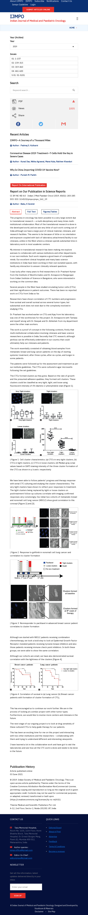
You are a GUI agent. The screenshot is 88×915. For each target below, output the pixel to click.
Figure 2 (23, 503)
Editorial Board (55, 827)
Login (33, 4)
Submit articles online (38, 10)
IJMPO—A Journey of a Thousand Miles (30, 140)
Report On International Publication (28, 185)
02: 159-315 (17, 63)
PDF (43, 101)
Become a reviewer (57, 851)
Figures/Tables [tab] (50, 211)
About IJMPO (16, 1)
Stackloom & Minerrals (44, 908)
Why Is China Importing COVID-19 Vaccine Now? (34, 169)
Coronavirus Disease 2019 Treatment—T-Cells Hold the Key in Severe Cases (41, 155)
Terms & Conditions (57, 846)
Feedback (53, 841)
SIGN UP (17, 896)
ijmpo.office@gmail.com (21, 850)
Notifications (53, 1)
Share (18, 116)
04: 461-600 (17, 71)
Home (72, 28)
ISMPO (29, 1)
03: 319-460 (17, 67)
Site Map (51, 911)
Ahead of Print (55, 831)
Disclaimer (39, 911)
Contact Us (66, 1)
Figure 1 (68, 386)
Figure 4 (57, 659)
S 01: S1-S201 (18, 75)
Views (43, 108)
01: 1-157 (16, 58)
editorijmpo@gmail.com (21, 858)
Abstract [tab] (16, 211)
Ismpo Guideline (20, 4)
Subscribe (39, 1)
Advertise (53, 836)
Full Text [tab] (31, 211)
